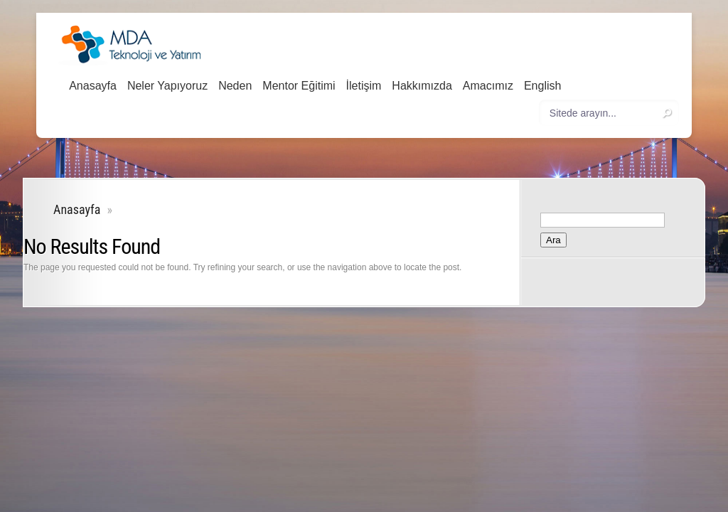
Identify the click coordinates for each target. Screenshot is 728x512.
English (542, 86)
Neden (235, 86)
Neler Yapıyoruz (167, 86)
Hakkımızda (421, 86)
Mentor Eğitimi (298, 86)
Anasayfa (93, 86)
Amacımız (488, 86)
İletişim (364, 86)
